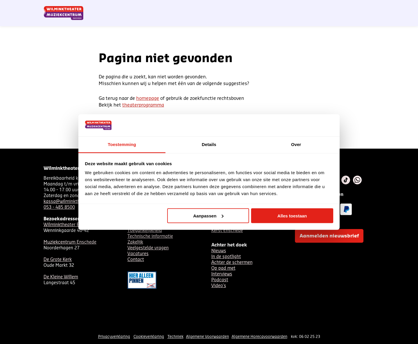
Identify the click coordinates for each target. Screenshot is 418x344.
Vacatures (138, 254)
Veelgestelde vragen (148, 248)
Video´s (218, 286)
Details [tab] (209, 144)
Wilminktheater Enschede (70, 225)
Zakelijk (135, 242)
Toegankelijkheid (144, 230)
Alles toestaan (292, 215)
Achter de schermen (232, 262)
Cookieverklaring (149, 336)
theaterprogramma (143, 105)
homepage (147, 98)
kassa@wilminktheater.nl (69, 201)
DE (283, 7)
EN (293, 7)
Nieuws (218, 251)
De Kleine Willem (61, 277)
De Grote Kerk (58, 259)
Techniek (175, 336)
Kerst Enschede (227, 230)
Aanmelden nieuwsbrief (329, 236)
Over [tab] (296, 144)
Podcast (219, 280)
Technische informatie (150, 236)
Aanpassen (208, 215)
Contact (308, 7)
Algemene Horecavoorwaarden (259, 336)
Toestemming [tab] (122, 144)
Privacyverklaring (114, 336)
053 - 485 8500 (59, 207)
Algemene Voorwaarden (207, 336)
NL (273, 7)
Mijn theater (347, 7)
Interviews (221, 274)
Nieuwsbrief (255, 7)
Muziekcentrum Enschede (70, 242)
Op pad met (223, 268)
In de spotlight (226, 257)
